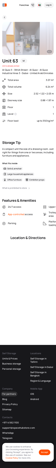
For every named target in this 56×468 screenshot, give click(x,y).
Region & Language (40, 380)
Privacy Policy (10, 404)
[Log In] (49, 5)
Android (34, 399)
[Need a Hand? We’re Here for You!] (33, 5)
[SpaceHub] (4, 5)
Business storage (11, 363)
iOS (32, 393)
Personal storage (11, 368)
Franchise (24, 5)
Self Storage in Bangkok (38, 374)
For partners (9, 393)
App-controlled (16, 214)
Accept (44, 452)
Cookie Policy (12, 458)
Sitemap (6, 409)
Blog (4, 399)
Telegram (7, 438)
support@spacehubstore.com (18, 427)
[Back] (4, 17)
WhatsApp (8, 432)
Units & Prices (9, 358)
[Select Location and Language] (39, 5)
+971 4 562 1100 (10, 422)
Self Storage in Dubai (41, 367)
